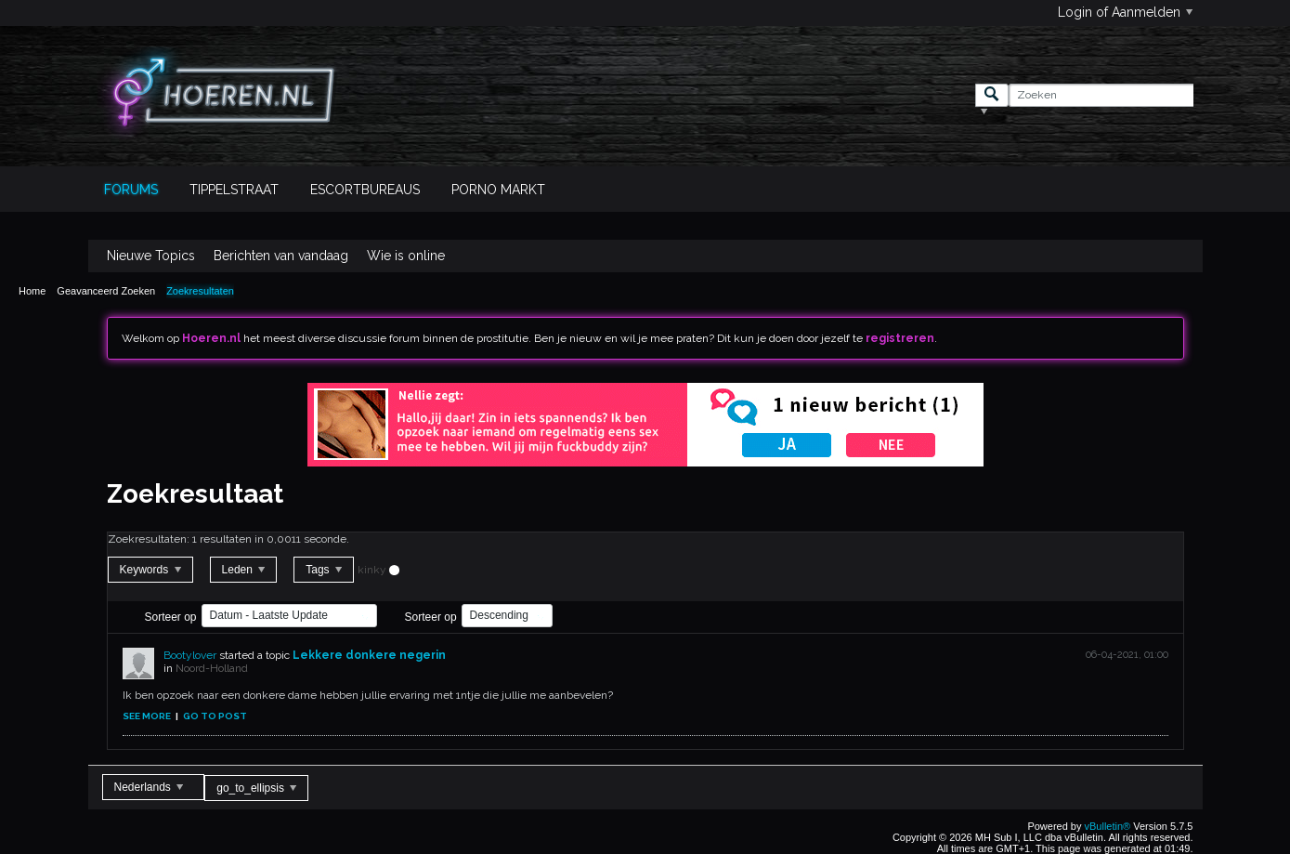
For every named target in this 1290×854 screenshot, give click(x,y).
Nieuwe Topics (151, 255)
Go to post (215, 716)
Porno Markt (498, 189)
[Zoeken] (1101, 95)
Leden (244, 569)
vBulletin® (1108, 826)
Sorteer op (171, 617)
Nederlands (149, 787)
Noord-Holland (212, 668)
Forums (131, 189)
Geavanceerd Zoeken (106, 290)
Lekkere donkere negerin (369, 655)
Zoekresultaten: (148, 538)
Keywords (150, 569)
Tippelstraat (234, 189)
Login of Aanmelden (1125, 12)
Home (32, 290)
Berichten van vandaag (281, 255)
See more (147, 716)
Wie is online (406, 255)
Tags (324, 569)
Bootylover (189, 655)
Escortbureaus (365, 189)
